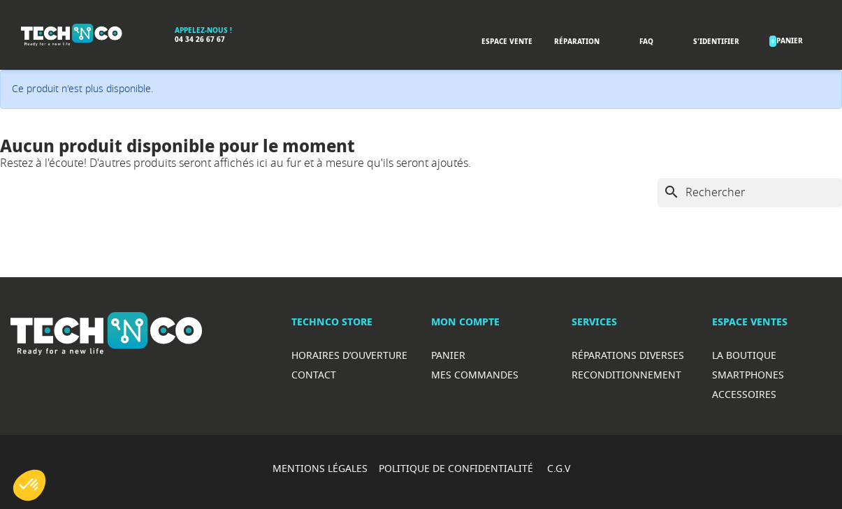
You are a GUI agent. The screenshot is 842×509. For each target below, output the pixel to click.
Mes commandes (474, 374)
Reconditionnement (626, 374)
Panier (448, 355)
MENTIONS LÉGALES (320, 468)
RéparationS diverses (628, 355)
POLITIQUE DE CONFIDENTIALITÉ (457, 468)
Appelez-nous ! (203, 30)
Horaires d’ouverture (349, 355)
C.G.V (558, 468)
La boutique (744, 355)
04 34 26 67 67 (200, 39)
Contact (313, 374)
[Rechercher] (750, 192)
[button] (29, 485)
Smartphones (748, 374)
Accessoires (744, 394)
